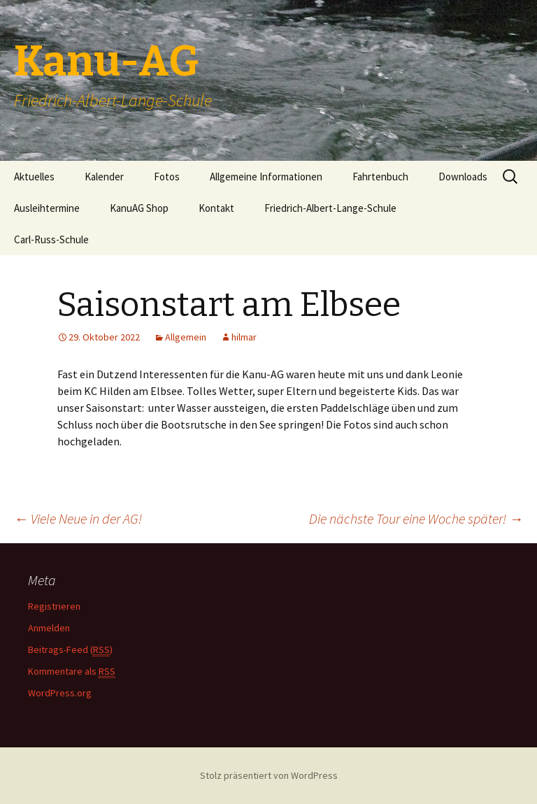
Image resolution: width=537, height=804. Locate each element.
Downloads (462, 176)
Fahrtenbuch (380, 176)
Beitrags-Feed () (70, 649)
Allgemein (185, 337)
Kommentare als (71, 671)
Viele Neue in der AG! (78, 518)
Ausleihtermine (47, 208)
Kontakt (216, 208)
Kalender (104, 176)
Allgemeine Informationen (266, 176)
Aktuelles (34, 176)
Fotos (167, 176)
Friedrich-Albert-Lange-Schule (330, 208)
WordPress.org (60, 693)
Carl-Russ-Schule (51, 239)
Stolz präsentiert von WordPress (269, 775)
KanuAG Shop (139, 208)
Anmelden (49, 628)
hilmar (244, 337)
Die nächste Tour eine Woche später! (416, 518)
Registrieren (54, 606)
